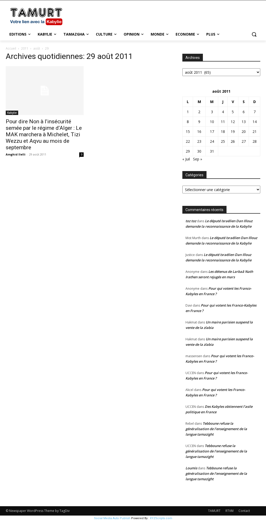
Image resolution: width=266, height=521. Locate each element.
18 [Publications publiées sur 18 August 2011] (223, 131)
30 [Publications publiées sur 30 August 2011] (199, 151)
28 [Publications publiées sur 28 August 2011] (254, 141)
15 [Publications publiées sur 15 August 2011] (188, 131)
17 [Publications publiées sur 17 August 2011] (212, 131)
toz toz (190, 221)
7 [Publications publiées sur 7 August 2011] (255, 111)
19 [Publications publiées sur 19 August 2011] (233, 131)
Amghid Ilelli (15, 154)
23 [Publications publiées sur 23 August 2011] (199, 141)
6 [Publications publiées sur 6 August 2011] (244, 111)
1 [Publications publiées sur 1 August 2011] (188, 111)
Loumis (191, 468)
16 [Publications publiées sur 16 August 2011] (199, 131)
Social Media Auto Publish (112, 518)
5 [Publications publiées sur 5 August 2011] (233, 111)
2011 (24, 48)
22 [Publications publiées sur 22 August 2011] (188, 141)
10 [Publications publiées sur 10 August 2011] (212, 121)
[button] (254, 34)
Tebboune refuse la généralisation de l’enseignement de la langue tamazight (216, 429)
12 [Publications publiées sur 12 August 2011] (233, 121)
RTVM (229, 511)
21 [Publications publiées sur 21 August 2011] (254, 131)
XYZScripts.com (161, 518)
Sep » (197, 159)
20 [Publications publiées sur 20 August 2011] (244, 131)
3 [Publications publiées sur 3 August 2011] (212, 111)
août (36, 48)
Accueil (11, 48)
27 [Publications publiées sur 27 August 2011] (244, 141)
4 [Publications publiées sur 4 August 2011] (223, 111)
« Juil (186, 159)
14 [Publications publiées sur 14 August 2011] (254, 121)
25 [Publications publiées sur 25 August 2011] (223, 141)
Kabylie (12, 112)
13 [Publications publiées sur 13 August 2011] (244, 121)
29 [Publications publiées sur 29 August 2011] (188, 151)
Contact (244, 511)
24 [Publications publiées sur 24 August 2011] (212, 141)
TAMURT (214, 511)
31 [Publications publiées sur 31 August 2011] (212, 151)
